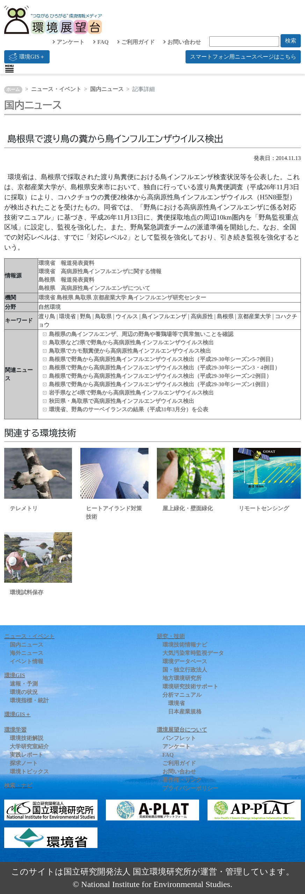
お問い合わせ (182, 42)
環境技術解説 (26, 738)
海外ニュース (26, 653)
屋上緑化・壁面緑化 (187, 508)
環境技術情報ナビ (184, 645)
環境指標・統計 (29, 700)
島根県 (66, 297)
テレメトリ (24, 508)
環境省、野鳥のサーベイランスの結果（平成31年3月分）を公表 (128, 409)
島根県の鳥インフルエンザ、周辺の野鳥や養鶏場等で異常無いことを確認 (141, 334)
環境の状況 (24, 692)
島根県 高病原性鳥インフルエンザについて (94, 288)
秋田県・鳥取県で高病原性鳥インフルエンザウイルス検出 (121, 401)
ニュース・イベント (56, 89)
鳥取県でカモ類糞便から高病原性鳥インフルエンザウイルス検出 (130, 351)
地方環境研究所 (182, 678)
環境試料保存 (26, 592)
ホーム (13, 89)
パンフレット (179, 738)
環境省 (47, 297)
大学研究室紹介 (29, 746)
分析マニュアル (182, 695)
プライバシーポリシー (190, 788)
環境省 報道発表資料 (66, 263)
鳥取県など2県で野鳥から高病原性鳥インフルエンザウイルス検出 (131, 342)
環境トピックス (29, 771)
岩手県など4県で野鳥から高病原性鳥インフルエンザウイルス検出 (131, 393)
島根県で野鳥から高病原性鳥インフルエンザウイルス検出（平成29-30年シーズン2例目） (160, 376)
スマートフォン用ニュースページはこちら (243, 57)
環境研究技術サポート (190, 686)
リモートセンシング (264, 508)
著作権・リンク (182, 780)
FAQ (101, 42)
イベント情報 (26, 661)
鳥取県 (84, 297)
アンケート (68, 42)
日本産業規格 (185, 712)
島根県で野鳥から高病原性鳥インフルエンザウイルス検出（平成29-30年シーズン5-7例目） (162, 359)
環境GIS (14, 675)
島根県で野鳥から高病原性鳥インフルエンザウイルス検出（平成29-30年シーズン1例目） (160, 384)
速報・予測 (24, 684)
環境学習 (15, 730)
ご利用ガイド (136, 42)
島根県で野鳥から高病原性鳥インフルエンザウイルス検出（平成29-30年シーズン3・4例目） (164, 367)
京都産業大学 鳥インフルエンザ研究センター (149, 297)
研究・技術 (171, 636)
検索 (290, 41)
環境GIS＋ (27, 57)
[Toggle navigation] (9, 68)
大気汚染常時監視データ (193, 653)
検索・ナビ (18, 785)
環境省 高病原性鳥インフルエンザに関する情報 (99, 271)
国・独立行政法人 (184, 670)
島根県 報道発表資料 (66, 280)
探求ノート (24, 763)
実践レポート (26, 755)
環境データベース (184, 661)
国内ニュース (107, 89)
